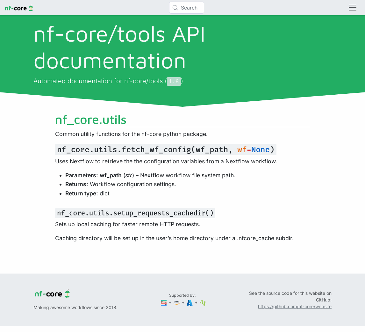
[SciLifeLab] (203, 302)
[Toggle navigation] (352, 8)
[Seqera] (164, 302)
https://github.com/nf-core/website (295, 306)
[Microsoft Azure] (190, 302)
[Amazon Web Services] (177, 302)
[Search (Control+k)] (186, 8)
